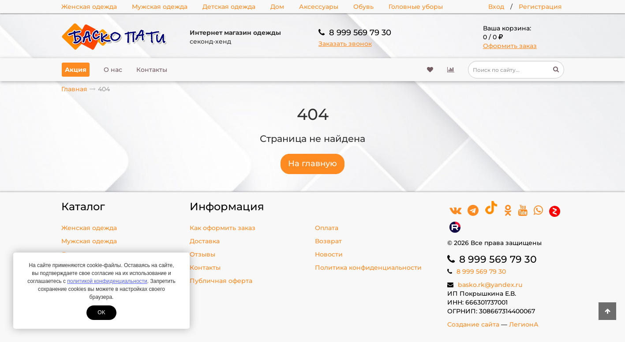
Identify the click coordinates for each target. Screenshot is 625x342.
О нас (113, 70)
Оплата (326, 228)
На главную (312, 163)
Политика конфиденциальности (368, 267)
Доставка (205, 241)
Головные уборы (416, 7)
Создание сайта (473, 324)
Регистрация (540, 7)
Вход (496, 7)
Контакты (151, 70)
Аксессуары (318, 7)
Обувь (363, 7)
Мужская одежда (159, 7)
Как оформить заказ (222, 228)
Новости (329, 254)
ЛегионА (524, 324)
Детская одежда (228, 7)
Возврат (328, 241)
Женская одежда (89, 7)
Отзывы (202, 254)
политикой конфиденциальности (107, 281)
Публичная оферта (221, 281)
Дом (277, 7)
